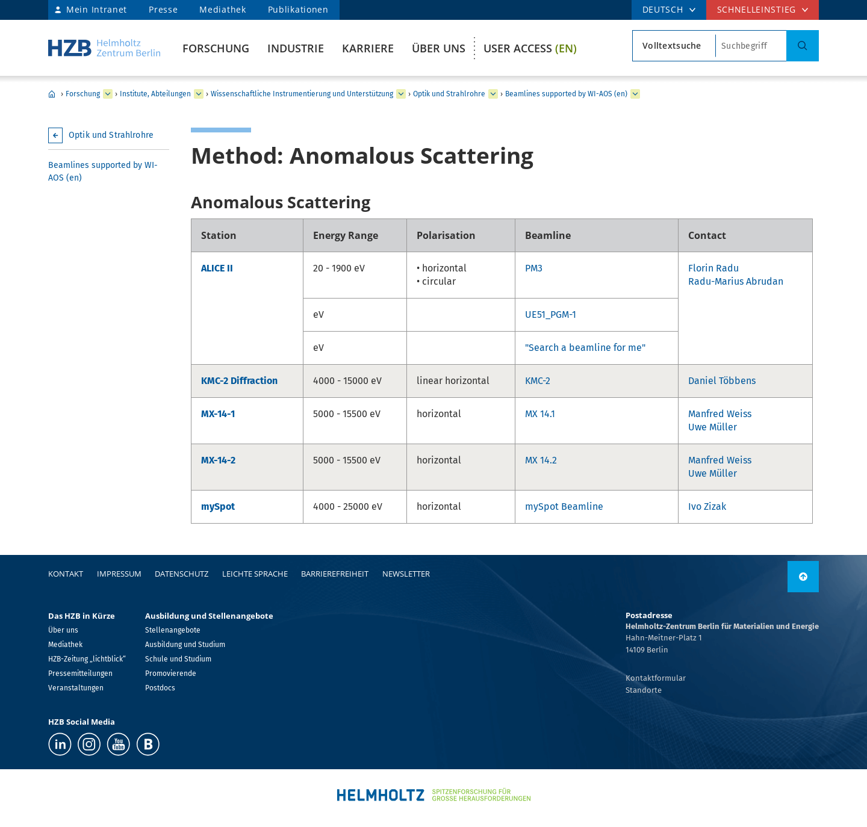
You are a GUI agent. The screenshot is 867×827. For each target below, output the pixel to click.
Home (51, 94)
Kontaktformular (656, 678)
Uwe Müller (712, 427)
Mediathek (222, 9)
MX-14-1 (218, 414)
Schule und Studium (178, 659)
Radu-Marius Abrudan (735, 281)
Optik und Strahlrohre (449, 94)
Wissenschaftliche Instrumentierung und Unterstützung (302, 94)
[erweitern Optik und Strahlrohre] (493, 94)
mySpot (218, 506)
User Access (530, 48)
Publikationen (298, 9)
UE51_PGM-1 (550, 314)
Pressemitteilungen (80, 673)
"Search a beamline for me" (585, 347)
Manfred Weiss (719, 414)
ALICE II (217, 268)
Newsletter (406, 573)
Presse (163, 9)
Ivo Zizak (707, 506)
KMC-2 (537, 380)
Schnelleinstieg (757, 9)
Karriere (368, 48)
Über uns (438, 48)
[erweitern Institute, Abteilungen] (199, 94)
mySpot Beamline (564, 506)
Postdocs (160, 688)
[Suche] (802, 45)
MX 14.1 (540, 414)
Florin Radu (713, 268)
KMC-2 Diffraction (239, 380)
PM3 (533, 268)
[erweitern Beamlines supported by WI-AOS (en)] (635, 94)
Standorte (644, 690)
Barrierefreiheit (334, 573)
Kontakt (65, 573)
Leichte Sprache (255, 573)
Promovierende (170, 673)
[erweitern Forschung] (108, 94)
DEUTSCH (662, 9)
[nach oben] (803, 576)
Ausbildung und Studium (185, 644)
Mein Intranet (96, 9)
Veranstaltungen (76, 688)
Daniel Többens (722, 380)
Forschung (215, 48)
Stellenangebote (172, 630)
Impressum (119, 573)
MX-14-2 (218, 460)
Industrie (295, 48)
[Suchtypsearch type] (674, 46)
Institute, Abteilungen (155, 94)
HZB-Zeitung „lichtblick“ (87, 659)
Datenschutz (181, 573)
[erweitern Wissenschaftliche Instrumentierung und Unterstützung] (401, 94)
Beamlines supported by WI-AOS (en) (566, 94)
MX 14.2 (541, 460)
